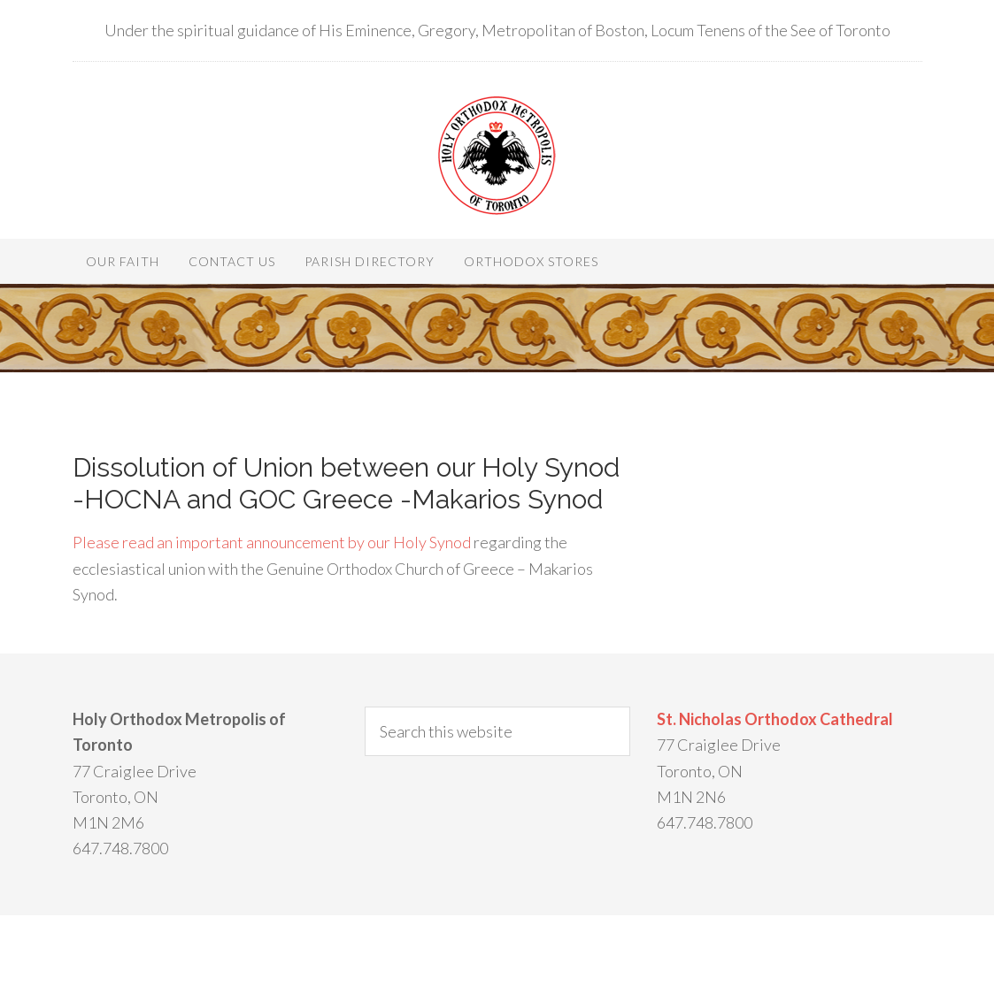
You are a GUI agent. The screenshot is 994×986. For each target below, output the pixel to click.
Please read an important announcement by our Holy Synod (272, 542)
